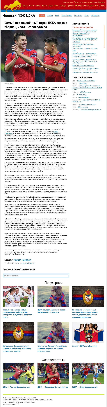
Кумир (25, 6)
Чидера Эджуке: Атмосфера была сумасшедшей (83, 45)
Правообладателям (22, 402)
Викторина (31, 402)
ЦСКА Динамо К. (84, 97)
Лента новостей (81, 23)
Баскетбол (50, 15)
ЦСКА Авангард (83, 107)
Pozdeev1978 (77, 100)
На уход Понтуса (82, 95)
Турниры (70, 6)
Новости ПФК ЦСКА (19, 15)
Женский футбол (67, 15)
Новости (32, 6)
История (86, 6)
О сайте (5, 402)
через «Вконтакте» (99, 2)
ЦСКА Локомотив (85, 92)
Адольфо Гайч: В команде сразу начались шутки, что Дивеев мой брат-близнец (85, 69)
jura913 (75, 83)
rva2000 (75, 97)
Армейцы (78, 6)
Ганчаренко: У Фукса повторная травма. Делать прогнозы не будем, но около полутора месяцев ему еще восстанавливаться (85, 32)
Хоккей (57, 15)
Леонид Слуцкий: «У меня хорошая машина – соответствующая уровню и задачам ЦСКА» (87, 87)
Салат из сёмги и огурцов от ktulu (91, 110)
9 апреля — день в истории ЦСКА (83, 27)
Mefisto (75, 104)
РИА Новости (10, 83)
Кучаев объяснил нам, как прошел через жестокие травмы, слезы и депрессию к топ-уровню (85, 40)
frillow (74, 86)
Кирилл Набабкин (22, 259)
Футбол (42, 15)
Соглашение (11, 402)
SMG (74, 80)
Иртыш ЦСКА (83, 83)
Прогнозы (94, 6)
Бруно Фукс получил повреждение (83, 65)
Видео (51, 6)
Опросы (44, 6)
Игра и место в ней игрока (87, 104)
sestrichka (76, 110)
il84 (74, 95)
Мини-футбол (78, 15)
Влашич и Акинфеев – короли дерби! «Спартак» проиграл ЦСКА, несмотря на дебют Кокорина (85, 61)
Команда (63, 6)
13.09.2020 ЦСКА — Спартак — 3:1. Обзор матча (85, 49)
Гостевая (102, 6)
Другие (86, 15)
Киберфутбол (95, 15)
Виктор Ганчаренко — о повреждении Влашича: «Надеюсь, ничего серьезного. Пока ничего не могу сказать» (85, 55)
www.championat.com (27, 263)
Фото (56, 6)
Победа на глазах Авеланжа (86, 80)
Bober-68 (75, 92)
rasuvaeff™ (15, 404)
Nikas (74, 107)
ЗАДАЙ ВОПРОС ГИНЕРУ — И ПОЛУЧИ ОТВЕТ (86, 101)
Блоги (38, 6)
